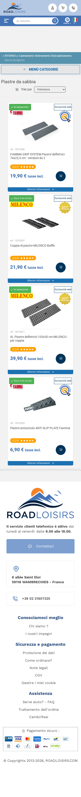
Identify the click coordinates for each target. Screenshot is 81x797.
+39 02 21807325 (36, 598)
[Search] (35, 20)
